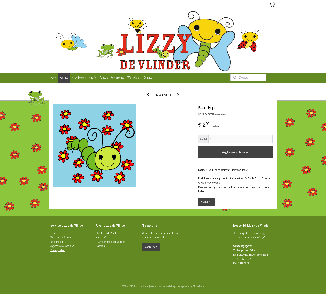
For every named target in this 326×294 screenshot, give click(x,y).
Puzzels (104, 77)
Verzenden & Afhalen (61, 237)
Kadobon (100, 246)
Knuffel (92, 77)
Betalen (54, 233)
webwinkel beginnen (171, 286)
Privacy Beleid (57, 250)
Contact (148, 77)
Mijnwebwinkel (199, 286)
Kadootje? (101, 237)
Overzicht (206, 201)
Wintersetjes (117, 77)
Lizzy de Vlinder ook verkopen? (111, 241)
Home (53, 77)
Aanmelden (151, 247)
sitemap (153, 286)
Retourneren (56, 241)
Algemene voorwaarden (62, 246)
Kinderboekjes (79, 77)
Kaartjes (64, 77)
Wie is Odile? (134, 77)
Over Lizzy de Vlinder (107, 233)
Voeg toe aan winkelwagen (235, 152)
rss (160, 286)
